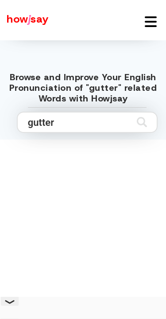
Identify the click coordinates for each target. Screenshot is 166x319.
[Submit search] (142, 122)
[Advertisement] (83, 226)
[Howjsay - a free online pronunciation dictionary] (24, 20)
